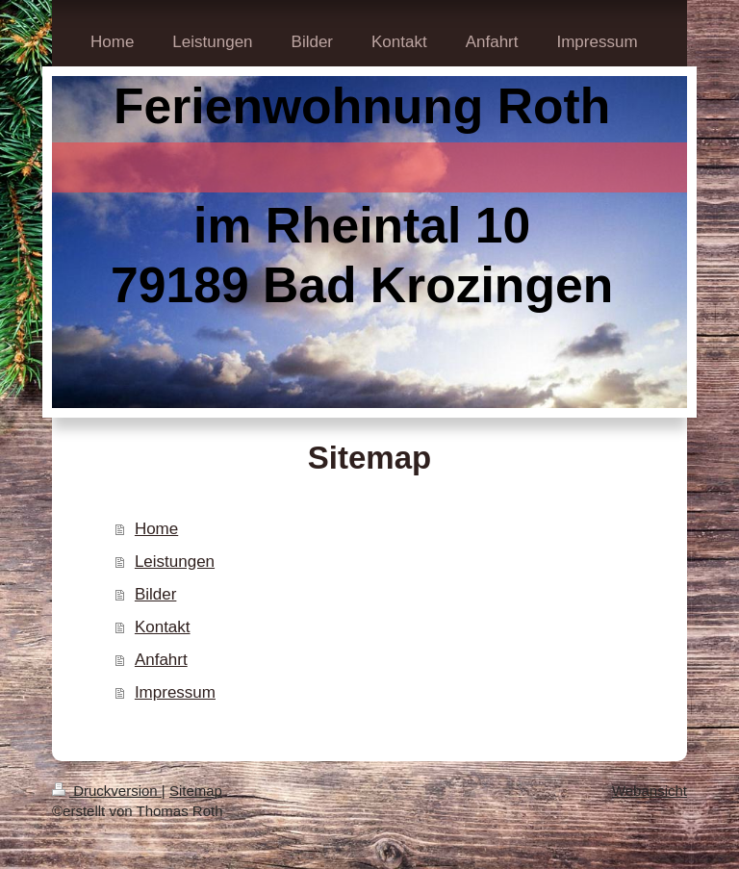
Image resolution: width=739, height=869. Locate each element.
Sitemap (195, 790)
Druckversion (107, 790)
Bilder (155, 594)
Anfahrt (161, 660)
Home (156, 529)
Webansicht (649, 790)
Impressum (175, 692)
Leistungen (175, 561)
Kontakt (163, 627)
